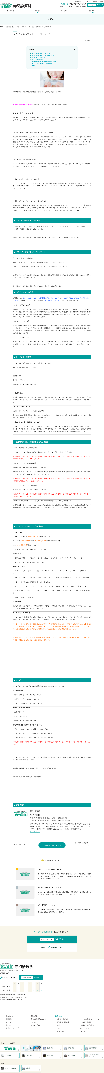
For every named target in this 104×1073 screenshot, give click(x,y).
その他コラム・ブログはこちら (52, 845)
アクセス (9, 1013)
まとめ (34, 65)
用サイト (27, 1039)
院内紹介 (9, 1016)
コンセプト (63, 10)
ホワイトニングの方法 (39, 57)
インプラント (60, 1019)
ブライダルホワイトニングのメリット (43, 55)
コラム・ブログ (35, 1016)
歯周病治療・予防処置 (63, 1013)
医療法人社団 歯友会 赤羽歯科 (10, 1039)
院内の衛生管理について (38, 1010)
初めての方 (12, 10)
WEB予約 (94, 5)
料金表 (83, 1022)
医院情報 (38, 10)
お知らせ (33, 1013)
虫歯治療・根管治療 (62, 1010)
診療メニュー (90, 10)
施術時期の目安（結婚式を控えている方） (45, 61)
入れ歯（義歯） (61, 1022)
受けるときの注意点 (38, 59)
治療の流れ (34, 1007)
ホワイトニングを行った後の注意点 (43, 63)
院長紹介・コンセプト (13, 1019)
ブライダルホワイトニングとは (41, 53)
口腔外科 (59, 1016)
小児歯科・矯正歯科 (86, 1013)
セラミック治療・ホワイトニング (90, 1010)
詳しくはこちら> (35, 831)
